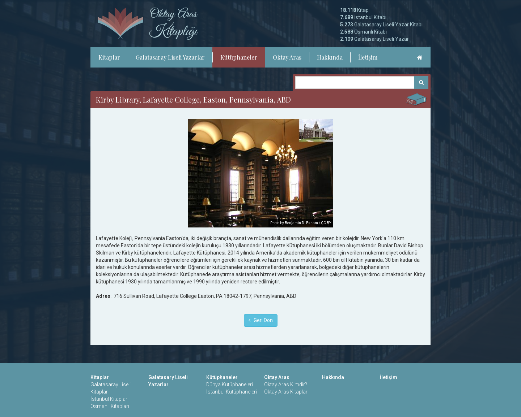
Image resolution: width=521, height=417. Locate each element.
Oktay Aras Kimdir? (285, 384)
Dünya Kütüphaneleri (229, 384)
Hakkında (330, 57)
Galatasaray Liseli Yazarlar (170, 57)
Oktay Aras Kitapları (286, 392)
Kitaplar (109, 57)
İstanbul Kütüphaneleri (231, 392)
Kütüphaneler (238, 57)
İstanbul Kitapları (109, 399)
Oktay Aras (287, 57)
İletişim (367, 57)
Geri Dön (261, 320)
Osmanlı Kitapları (109, 406)
